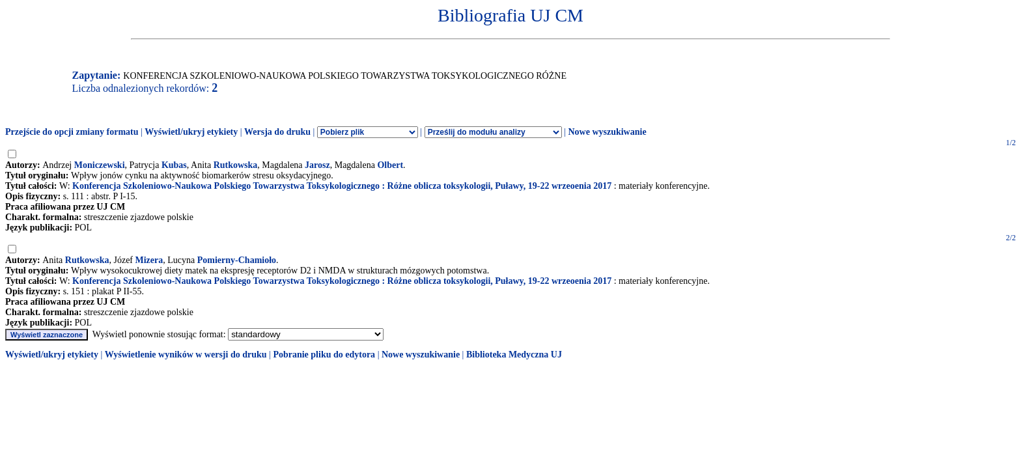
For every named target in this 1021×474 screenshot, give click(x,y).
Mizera (149, 260)
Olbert (390, 165)
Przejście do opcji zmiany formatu (72, 132)
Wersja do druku (277, 132)
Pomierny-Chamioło (236, 260)
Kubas (174, 165)
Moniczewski (99, 165)
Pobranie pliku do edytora (324, 354)
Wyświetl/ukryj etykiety (191, 132)
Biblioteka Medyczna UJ (514, 354)
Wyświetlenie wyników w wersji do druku (186, 354)
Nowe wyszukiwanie (607, 132)
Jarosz (317, 165)
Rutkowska (236, 165)
